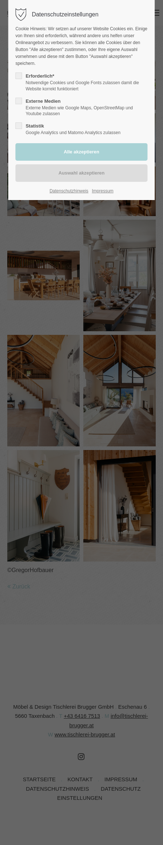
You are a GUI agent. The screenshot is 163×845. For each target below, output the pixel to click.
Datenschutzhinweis (68, 190)
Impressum (103, 190)
